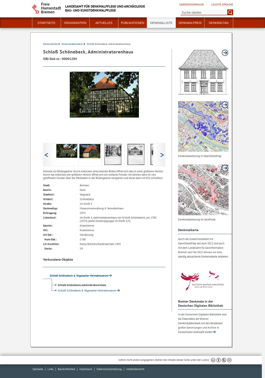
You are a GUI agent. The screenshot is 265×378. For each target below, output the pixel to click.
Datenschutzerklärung (109, 369)
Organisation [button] (75, 23)
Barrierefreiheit (66, 369)
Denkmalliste (161, 23)
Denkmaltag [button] (219, 23)
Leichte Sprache (222, 4)
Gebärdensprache (191, 4)
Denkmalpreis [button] (190, 23)
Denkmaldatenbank (73, 43)
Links (50, 369)
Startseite (46, 23)
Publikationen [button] (132, 23)
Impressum (85, 369)
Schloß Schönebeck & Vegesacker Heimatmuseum (83, 290)
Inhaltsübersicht (135, 369)
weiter (208, 332)
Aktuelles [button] (103, 23)
